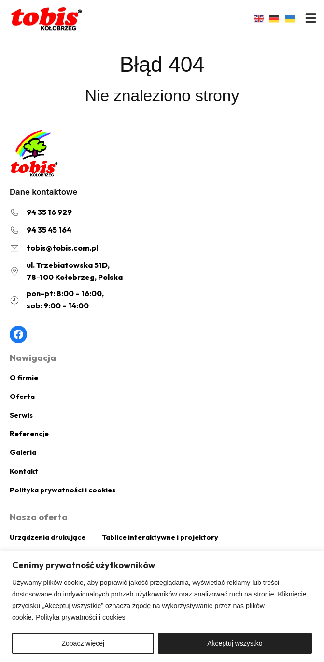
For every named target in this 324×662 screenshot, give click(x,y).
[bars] (310, 18)
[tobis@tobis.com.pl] (54, 247)
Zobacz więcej (82, 643)
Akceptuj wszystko (234, 643)
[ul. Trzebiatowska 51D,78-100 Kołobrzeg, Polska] (66, 271)
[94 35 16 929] (41, 212)
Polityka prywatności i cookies (80, 617)
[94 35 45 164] (40, 230)
